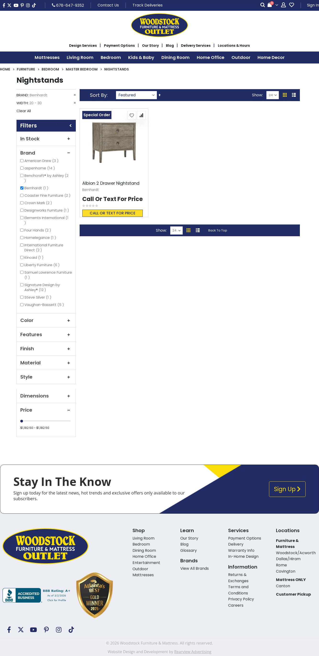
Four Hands (38, 230)
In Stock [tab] (46, 138)
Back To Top (217, 230)
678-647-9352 (68, 5)
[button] (131, 115)
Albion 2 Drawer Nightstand (110, 183)
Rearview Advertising (192, 651)
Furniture (26, 69)
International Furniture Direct (43, 247)
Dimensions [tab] (46, 395)
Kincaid (34, 257)
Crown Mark (38, 202)
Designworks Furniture (47, 210)
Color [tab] (46, 320)
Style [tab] (46, 377)
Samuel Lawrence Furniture (48, 275)
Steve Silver (38, 297)
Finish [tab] (46, 348)
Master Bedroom (82, 69)
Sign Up (287, 489)
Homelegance (40, 237)
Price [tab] (46, 410)
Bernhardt (37, 187)
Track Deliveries (147, 5)
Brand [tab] (46, 153)
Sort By (98, 95)
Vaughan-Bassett (44, 304)
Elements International (46, 220)
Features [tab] (46, 334)
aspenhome (40, 168)
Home (5, 69)
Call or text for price (112, 213)
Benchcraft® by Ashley (46, 178)
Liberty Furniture (42, 264)
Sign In (313, 5)
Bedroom (50, 69)
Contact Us (108, 5)
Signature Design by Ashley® (42, 287)
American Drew (42, 160)
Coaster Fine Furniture (48, 195)
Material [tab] (46, 362)
